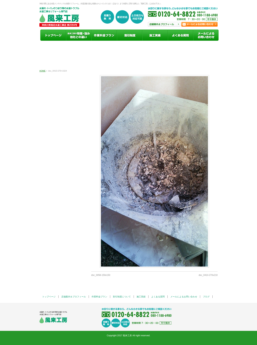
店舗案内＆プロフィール (73, 296)
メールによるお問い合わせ (183, 296)
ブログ (206, 296)
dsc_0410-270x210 (208, 275)
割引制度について (122, 296)
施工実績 (141, 296)
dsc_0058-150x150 (100, 275)
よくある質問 (158, 296)
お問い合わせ (199, 24)
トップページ (49, 296)
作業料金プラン (99, 296)
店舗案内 (164, 24)
